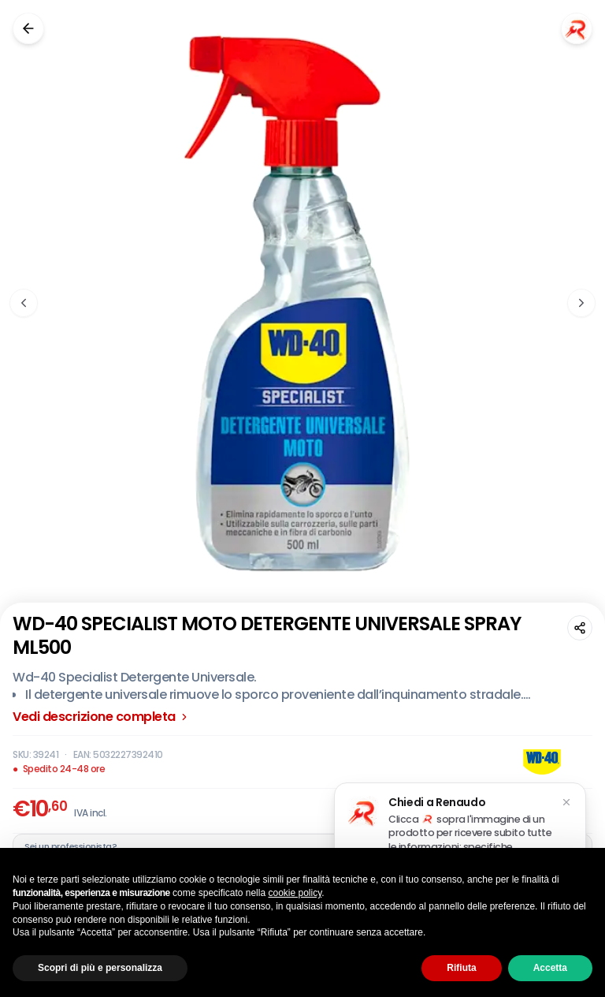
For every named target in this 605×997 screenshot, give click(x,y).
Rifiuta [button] (461, 967)
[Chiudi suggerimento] (566, 802)
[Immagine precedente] (23, 303)
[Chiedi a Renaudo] (576, 28)
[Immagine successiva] (581, 303)
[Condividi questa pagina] (579, 627)
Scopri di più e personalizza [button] (100, 967)
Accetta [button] (550, 967)
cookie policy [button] (294, 892)
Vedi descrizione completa (101, 717)
